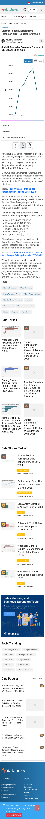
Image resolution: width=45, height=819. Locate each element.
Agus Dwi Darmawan (14, 40)
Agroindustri (28, 784)
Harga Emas (8, 655)
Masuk (32, 10)
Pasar (21, 512)
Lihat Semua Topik (31, 798)
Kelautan (27, 795)
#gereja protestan (9, 288)
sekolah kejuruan (25, 670)
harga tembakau (30, 650)
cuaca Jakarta (23, 665)
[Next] (43, 16)
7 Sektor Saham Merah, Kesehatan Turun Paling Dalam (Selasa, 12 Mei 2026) (12, 721)
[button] (35, 3)
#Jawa (5, 312)
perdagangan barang (26, 655)
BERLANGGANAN (14, 815)
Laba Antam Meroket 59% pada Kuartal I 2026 (30, 506)
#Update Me (25, 312)
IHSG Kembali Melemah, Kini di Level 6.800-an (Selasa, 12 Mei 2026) (12, 703)
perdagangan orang (11, 650)
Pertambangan (24, 493)
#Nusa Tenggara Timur (11, 294)
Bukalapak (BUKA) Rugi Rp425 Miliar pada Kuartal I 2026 (29, 526)
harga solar (8, 660)
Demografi (24, 23)
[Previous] (39, 16)
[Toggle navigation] (41, 9)
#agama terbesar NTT (25, 306)
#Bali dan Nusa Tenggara (12, 300)
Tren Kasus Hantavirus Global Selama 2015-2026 (13, 736)
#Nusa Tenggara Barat (32, 294)
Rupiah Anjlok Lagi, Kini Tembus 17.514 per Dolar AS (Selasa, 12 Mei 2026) (12, 688)
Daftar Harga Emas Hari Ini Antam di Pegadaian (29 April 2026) (29, 484)
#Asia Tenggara (26, 288)
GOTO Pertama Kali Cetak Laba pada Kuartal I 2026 (30, 574)
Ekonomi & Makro (30, 790)
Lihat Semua (37, 679)
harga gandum (23, 660)
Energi (26, 792)
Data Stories (13, 23)
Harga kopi (8, 665)
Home (3, 23)
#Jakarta (28, 300)
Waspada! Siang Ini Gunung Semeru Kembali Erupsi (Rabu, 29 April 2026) (30, 550)
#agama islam (8, 306)
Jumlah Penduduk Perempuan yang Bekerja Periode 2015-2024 (29, 460)
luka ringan (8, 670)
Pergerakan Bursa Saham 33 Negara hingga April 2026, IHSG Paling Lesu (12, 751)
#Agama (15, 312)
